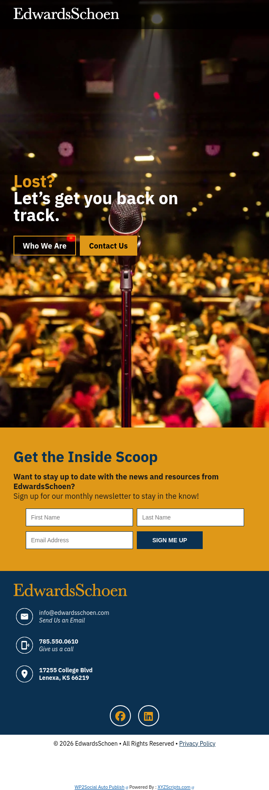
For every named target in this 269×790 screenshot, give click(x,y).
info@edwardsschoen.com (74, 616)
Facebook (120, 715)
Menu (247, 14)
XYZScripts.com (174, 787)
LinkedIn (148, 715)
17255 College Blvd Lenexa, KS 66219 (66, 674)
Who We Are (45, 246)
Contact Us (108, 246)
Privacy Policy (197, 743)
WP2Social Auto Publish (100, 787)
